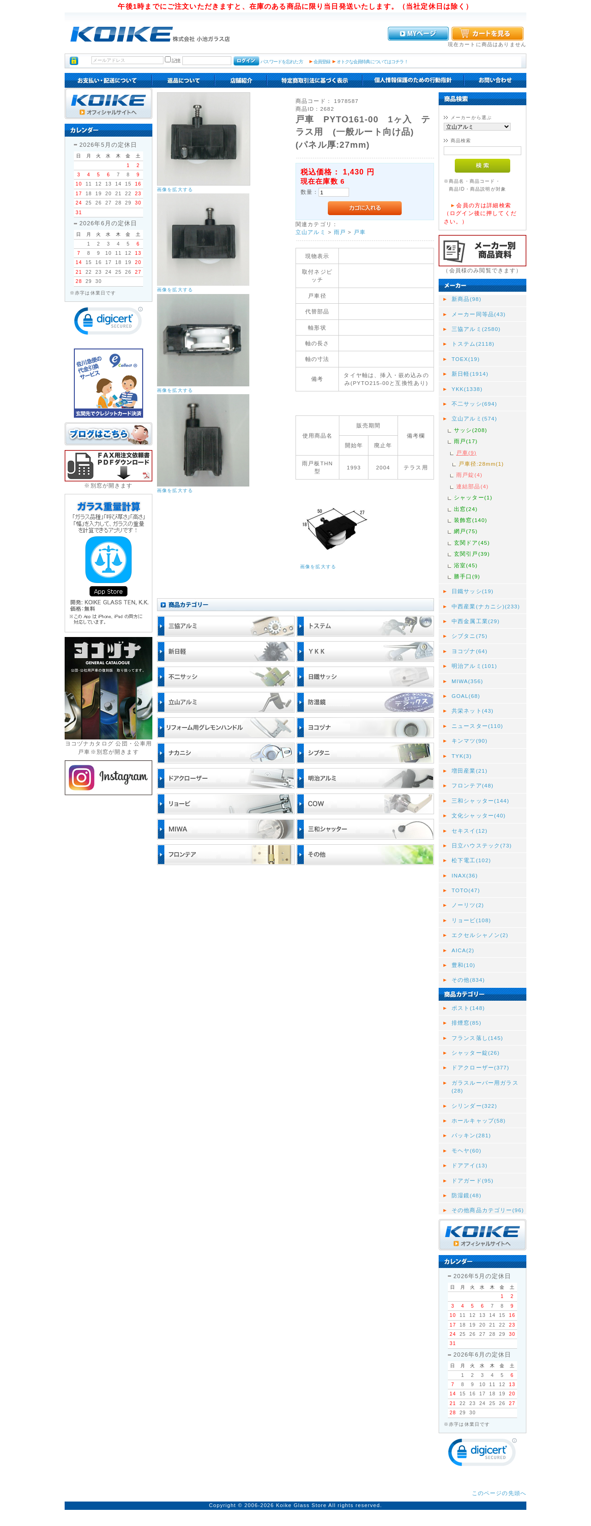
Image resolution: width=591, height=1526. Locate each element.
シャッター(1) (473, 497)
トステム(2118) (473, 344)
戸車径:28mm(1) (481, 464)
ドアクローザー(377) (480, 1067)
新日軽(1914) (470, 374)
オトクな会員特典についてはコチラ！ (372, 61)
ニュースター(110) (477, 726)
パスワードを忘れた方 (281, 61)
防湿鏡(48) (467, 1195)
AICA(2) (463, 950)
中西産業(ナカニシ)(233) (486, 606)
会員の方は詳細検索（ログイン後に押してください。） (480, 213)
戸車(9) (466, 453)
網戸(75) (466, 531)
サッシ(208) (470, 430)
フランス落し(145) (477, 1038)
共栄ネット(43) (473, 711)
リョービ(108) (471, 920)
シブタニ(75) (470, 636)
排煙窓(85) (467, 1023)
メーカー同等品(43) (479, 314)
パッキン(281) (471, 1135)
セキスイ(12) (470, 831)
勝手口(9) (467, 576)
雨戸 (340, 232)
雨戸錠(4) (469, 475)
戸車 (360, 232)
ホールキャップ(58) (479, 1120)
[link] (108, 322)
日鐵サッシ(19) (473, 591)
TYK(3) (462, 756)
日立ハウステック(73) (482, 845)
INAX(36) (465, 875)
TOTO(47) (466, 890)
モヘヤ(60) (467, 1151)
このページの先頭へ (499, 1493)
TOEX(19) (466, 359)
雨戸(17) (466, 441)
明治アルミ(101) (474, 666)
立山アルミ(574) (474, 418)
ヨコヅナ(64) (470, 651)
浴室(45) (466, 565)
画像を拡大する (175, 189)
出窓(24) (466, 509)
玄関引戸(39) (472, 554)
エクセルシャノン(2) (480, 935)
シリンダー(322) (474, 1106)
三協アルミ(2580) (476, 329)
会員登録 (322, 61)
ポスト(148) (468, 1008)
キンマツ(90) (470, 741)
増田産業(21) (470, 771)
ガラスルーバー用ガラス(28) (485, 1086)
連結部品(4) (472, 486)
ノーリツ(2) (468, 905)
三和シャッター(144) (480, 801)
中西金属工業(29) (476, 621)
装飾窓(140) (470, 520)
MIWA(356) (467, 681)
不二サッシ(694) (474, 404)
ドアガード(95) (473, 1181)
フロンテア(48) (473, 785)
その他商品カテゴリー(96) (488, 1210)
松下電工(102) (471, 860)
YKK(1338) (467, 389)
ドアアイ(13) (470, 1165)
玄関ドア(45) (472, 543)
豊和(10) (464, 965)
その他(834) (468, 980)
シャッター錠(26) (476, 1053)
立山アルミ (311, 232)
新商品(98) (467, 299)
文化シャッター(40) (479, 815)
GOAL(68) (466, 696)
